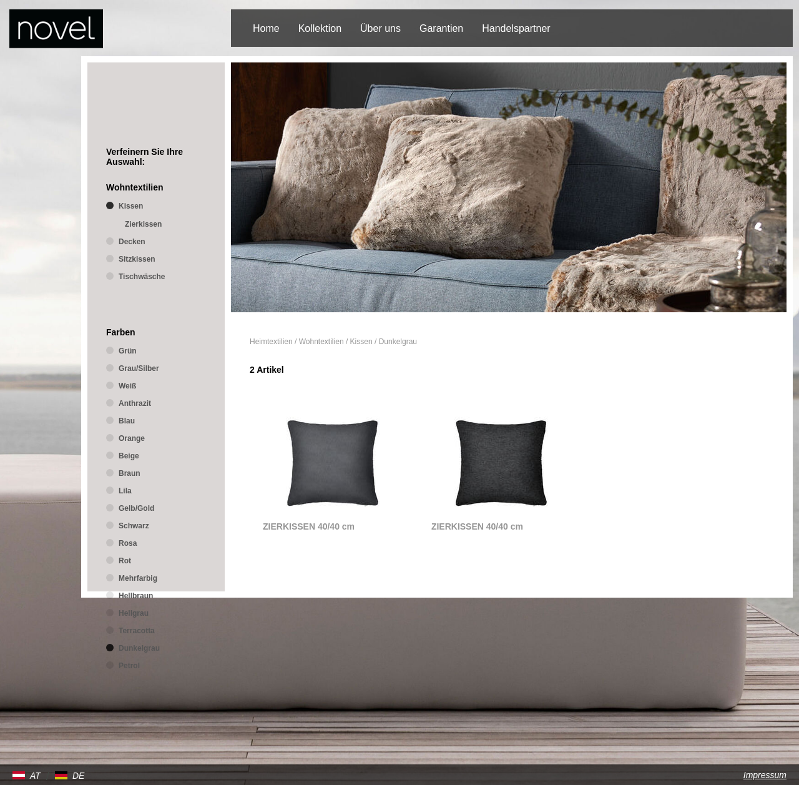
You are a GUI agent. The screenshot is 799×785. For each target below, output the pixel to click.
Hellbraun (136, 595)
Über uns (380, 28)
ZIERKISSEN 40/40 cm (309, 526)
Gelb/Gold (136, 508)
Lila (125, 490)
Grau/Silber (139, 368)
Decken (132, 241)
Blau (127, 421)
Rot (125, 560)
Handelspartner (516, 28)
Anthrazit (135, 403)
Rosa (128, 543)
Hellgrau (134, 613)
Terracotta (137, 630)
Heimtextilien (271, 341)
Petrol (129, 665)
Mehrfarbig (138, 578)
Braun (129, 473)
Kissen (361, 341)
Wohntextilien (321, 341)
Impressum (765, 775)
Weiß (127, 386)
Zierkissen (143, 224)
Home (266, 28)
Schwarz (134, 525)
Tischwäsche (142, 276)
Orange (132, 438)
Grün (128, 351)
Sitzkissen (137, 259)
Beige (129, 456)
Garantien (441, 28)
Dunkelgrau (398, 341)
